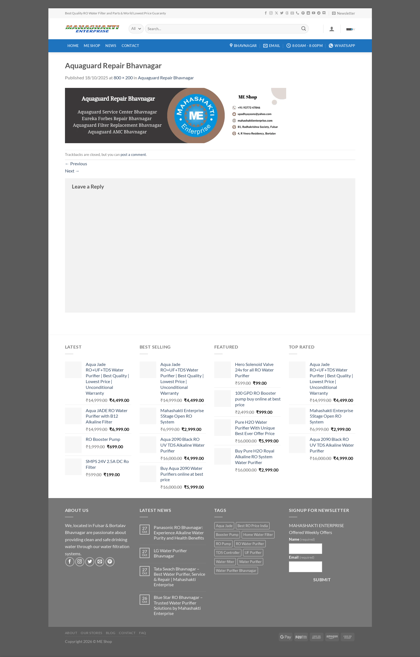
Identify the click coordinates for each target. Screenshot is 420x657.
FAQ (142, 633)
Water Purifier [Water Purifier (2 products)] (250, 561)
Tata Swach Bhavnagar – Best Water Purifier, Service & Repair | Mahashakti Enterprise (179, 576)
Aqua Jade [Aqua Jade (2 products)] (224, 525)
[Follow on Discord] (324, 13)
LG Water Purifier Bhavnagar (170, 553)
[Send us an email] (292, 13)
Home (73, 45)
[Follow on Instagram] (271, 13)
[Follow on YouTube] (313, 13)
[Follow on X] (276, 13)
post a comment (133, 154)
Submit (322, 579)
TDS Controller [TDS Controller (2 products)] (228, 552)
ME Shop (92, 45)
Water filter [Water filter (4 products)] (225, 561)
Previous (76, 163)
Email (301, 557)
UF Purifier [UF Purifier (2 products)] (253, 552)
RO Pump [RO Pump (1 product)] (223, 543)
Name (302, 539)
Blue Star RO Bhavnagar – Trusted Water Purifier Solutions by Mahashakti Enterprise (178, 605)
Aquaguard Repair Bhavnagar (166, 77)
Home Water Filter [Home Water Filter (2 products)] (258, 534)
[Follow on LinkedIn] (308, 13)
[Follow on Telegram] (318, 13)
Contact (130, 45)
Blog (111, 633)
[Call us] (297, 13)
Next (72, 170)
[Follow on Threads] (287, 13)
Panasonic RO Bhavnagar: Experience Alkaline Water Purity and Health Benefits (179, 532)
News (110, 45)
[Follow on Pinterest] (303, 13)
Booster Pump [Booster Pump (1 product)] (227, 534)
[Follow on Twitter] (281, 13)
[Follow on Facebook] (265, 13)
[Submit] (303, 28)
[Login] (332, 29)
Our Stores (91, 633)
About (71, 633)
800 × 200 (123, 77)
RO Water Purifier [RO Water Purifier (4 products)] (250, 543)
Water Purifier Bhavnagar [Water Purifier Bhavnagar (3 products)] (236, 570)
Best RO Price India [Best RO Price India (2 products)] (253, 525)
